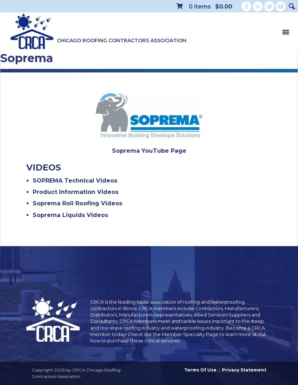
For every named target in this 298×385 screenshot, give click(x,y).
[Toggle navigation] (285, 31)
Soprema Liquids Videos (70, 215)
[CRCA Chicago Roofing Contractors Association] (32, 31)
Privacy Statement (244, 370)
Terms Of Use (200, 370)
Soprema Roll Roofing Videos (77, 203)
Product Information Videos (75, 192)
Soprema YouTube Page (149, 150)
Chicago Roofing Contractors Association (121, 40)
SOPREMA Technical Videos (75, 180)
